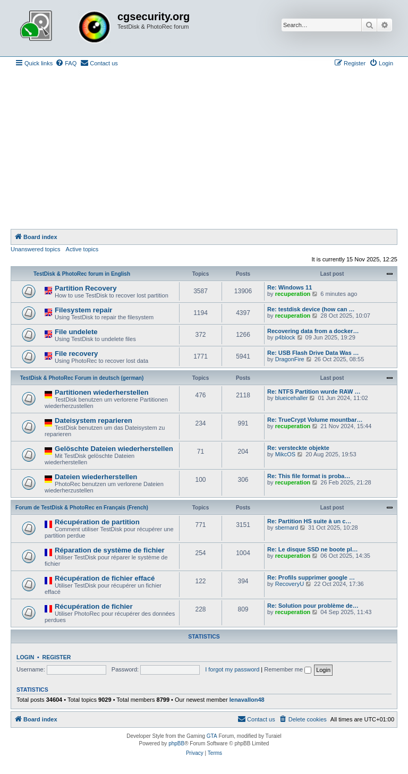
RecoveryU (289, 584)
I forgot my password (232, 669)
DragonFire (289, 359)
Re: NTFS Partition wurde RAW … (313, 391)
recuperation (293, 294)
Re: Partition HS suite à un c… (309, 521)
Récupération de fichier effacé (105, 578)
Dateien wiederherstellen (96, 477)
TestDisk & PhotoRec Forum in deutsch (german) (82, 378)
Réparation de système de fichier (110, 550)
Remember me (287, 669)
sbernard (286, 527)
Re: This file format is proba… (308, 476)
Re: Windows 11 (289, 287)
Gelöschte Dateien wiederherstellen (114, 449)
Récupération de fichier (94, 606)
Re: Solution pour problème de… (313, 605)
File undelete (76, 332)
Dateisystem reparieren (93, 420)
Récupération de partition (97, 522)
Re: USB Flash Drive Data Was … (313, 353)
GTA (212, 736)
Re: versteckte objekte (298, 448)
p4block (285, 337)
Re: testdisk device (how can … (310, 309)
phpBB (176, 743)
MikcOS (285, 454)
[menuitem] (65, 63)
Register (56, 657)
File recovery (76, 354)
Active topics (82, 249)
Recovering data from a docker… (313, 331)
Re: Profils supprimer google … (311, 577)
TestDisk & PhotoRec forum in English (81, 274)
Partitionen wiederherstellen (102, 392)
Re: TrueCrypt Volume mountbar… (314, 419)
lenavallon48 (247, 699)
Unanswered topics (36, 249)
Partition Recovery (86, 288)
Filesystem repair (84, 310)
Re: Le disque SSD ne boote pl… (312, 549)
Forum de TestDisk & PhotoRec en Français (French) (81, 508)
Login (25, 657)
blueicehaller (291, 398)
